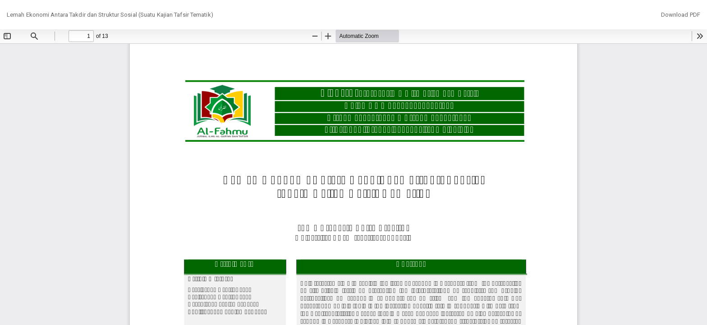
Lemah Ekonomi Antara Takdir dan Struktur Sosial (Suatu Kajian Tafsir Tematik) (110, 14)
